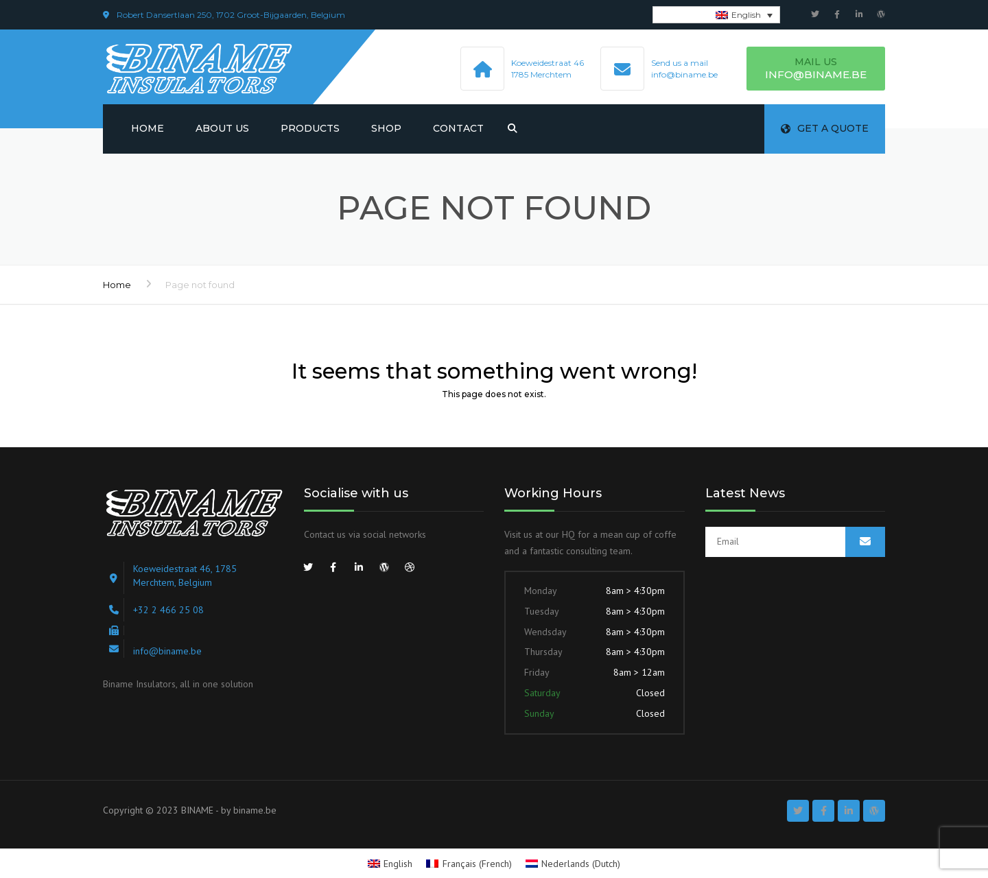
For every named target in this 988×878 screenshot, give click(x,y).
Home (147, 128)
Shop (386, 128)
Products (310, 128)
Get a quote (825, 128)
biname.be (255, 810)
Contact (458, 128)
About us (222, 128)
